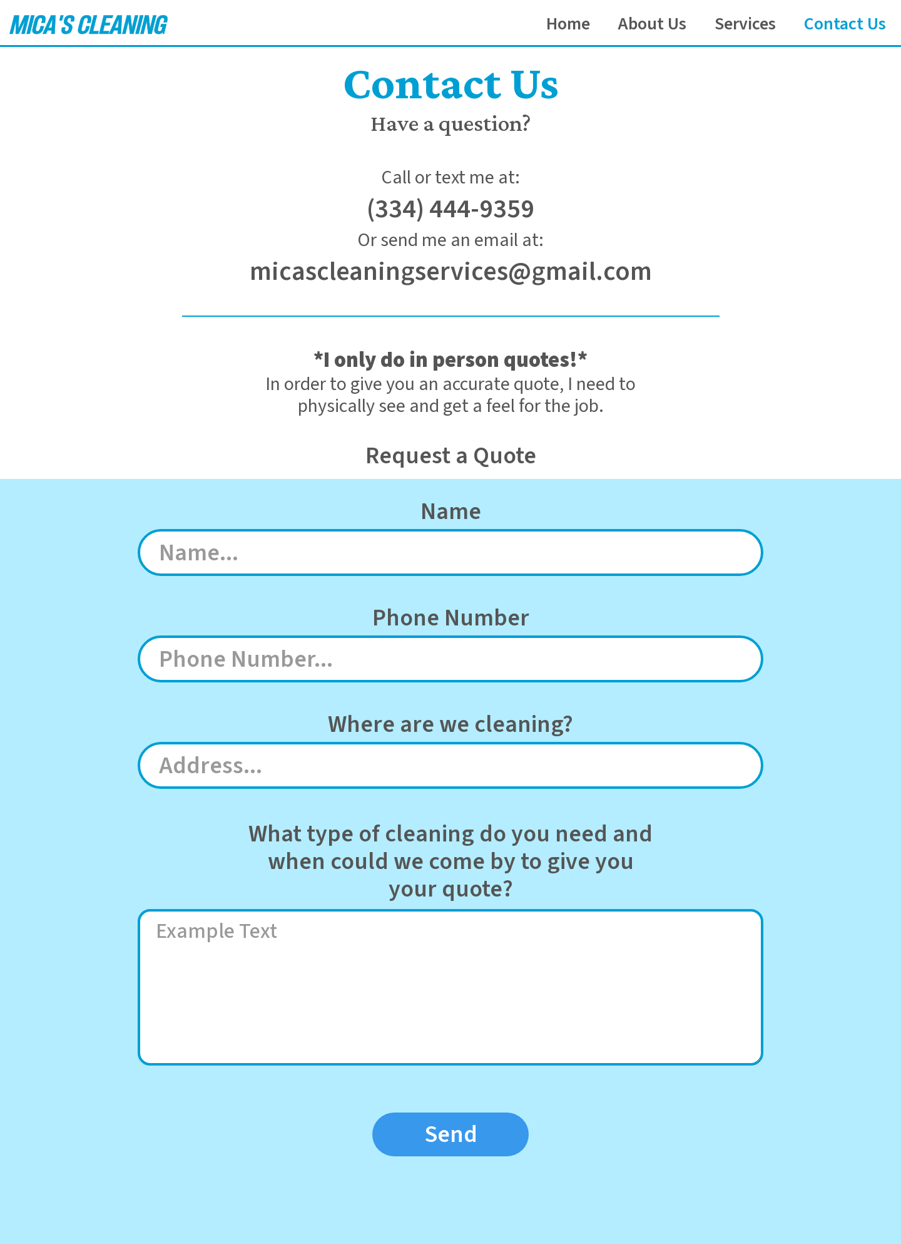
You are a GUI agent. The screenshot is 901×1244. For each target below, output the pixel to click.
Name (450, 512)
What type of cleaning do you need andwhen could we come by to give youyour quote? (450, 861)
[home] (87, 23)
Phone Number (450, 618)
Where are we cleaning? (450, 725)
